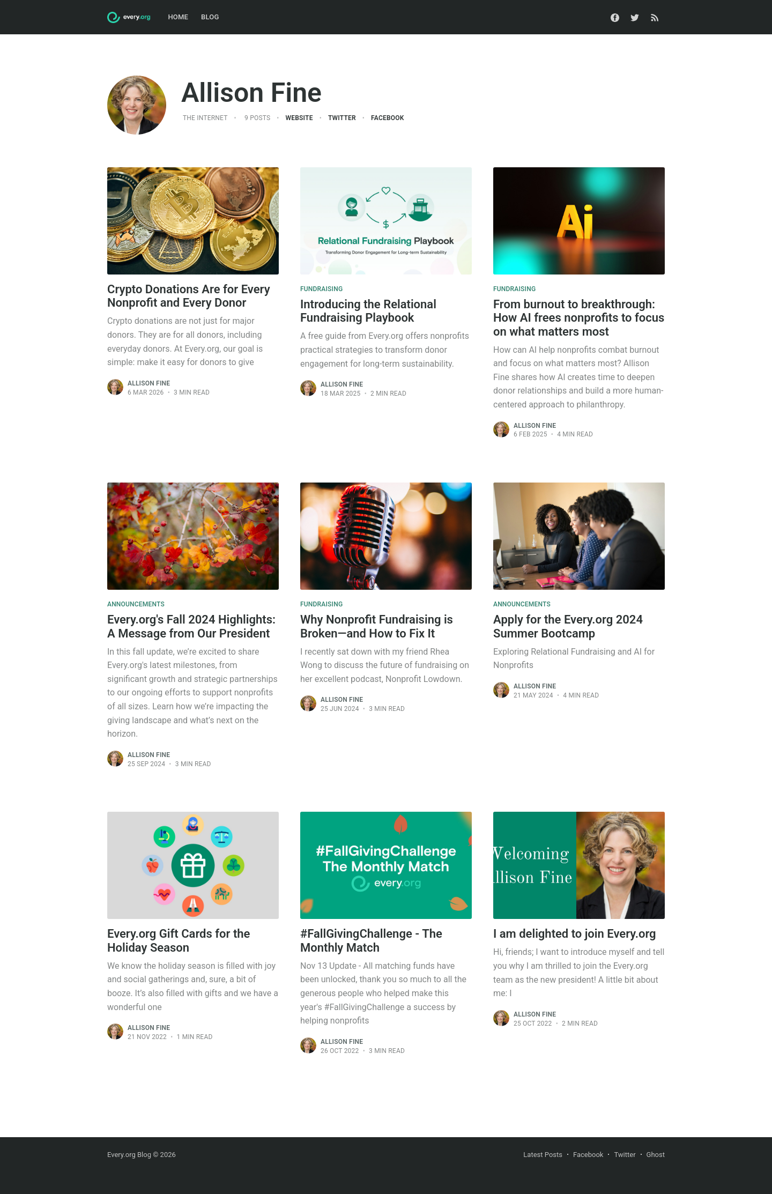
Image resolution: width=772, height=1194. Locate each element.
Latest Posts (542, 1155)
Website (299, 118)
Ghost (656, 1155)
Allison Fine (149, 383)
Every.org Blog (129, 1155)
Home (178, 17)
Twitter (342, 118)
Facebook (387, 118)
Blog (210, 17)
